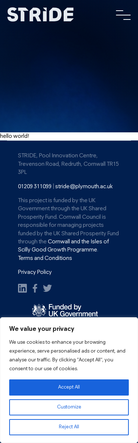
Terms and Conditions (45, 258)
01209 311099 (35, 187)
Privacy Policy (35, 272)
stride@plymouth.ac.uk (84, 187)
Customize (69, 407)
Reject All (69, 427)
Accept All (69, 387)
